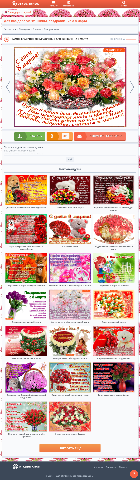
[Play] (6, 39)
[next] (132, 87)
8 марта (37, 29)
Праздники (24, 29)
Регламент (111, 467)
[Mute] (124, 39)
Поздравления (51, 29)
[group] (70, 39)
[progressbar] (131, 39)
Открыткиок (10, 29)
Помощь (123, 467)
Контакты (98, 467)
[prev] (8, 87)
